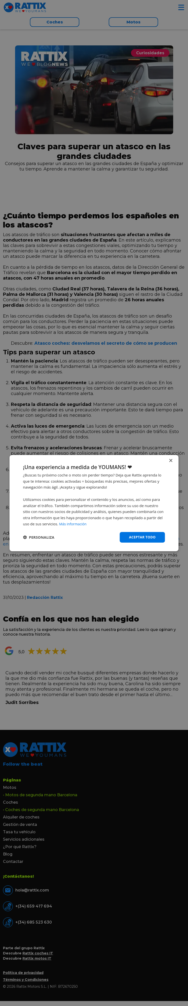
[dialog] (94, 503)
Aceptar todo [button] (142, 537)
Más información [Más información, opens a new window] (73, 523)
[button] (38, 537)
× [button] (170, 460)
